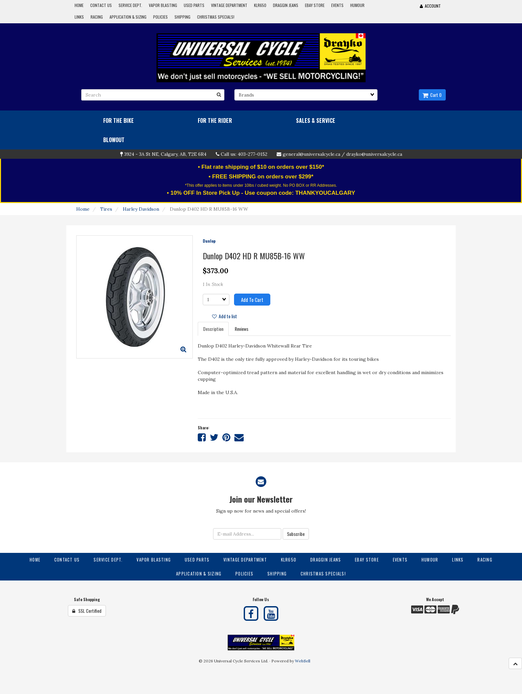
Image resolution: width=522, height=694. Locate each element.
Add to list (224, 316)
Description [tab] (213, 328)
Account (430, 6)
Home (83, 209)
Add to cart (252, 299)
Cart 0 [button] (431, 94)
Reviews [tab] (241, 328)
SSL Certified (87, 610)
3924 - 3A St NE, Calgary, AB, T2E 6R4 (165, 154)
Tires (106, 209)
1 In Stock (213, 284)
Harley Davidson (141, 209)
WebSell (302, 660)
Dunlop (209, 241)
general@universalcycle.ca (311, 154)
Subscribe (296, 533)
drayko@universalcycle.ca (374, 154)
